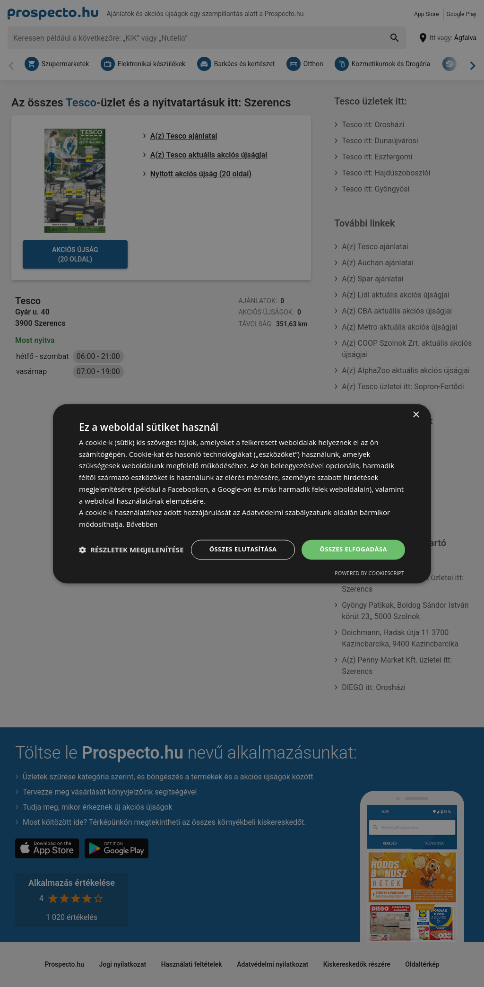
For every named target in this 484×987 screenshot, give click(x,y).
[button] (131, 566)
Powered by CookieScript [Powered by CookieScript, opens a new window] (369, 582)
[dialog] (242, 493)
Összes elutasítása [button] (236, 540)
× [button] (415, 405)
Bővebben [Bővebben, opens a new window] (143, 515)
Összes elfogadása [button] (351, 540)
